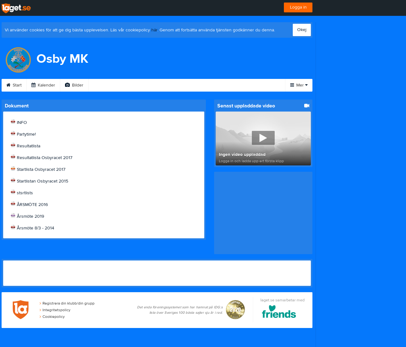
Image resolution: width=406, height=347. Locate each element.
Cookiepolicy (52, 316)
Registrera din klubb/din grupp (67, 303)
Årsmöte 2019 (30, 216)
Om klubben (206, 85)
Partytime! (26, 134)
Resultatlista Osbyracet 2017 (44, 158)
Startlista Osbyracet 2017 (41, 169)
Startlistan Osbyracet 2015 (42, 181)
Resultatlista (28, 146)
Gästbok (132, 85)
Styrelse (241, 85)
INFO (22, 122)
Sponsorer (167, 85)
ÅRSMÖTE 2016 (32, 205)
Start (14, 85)
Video (102, 85)
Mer (299, 85)
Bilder (74, 85)
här (154, 30)
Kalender (43, 85)
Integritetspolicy (55, 309)
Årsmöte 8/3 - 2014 (35, 228)
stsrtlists (25, 193)
